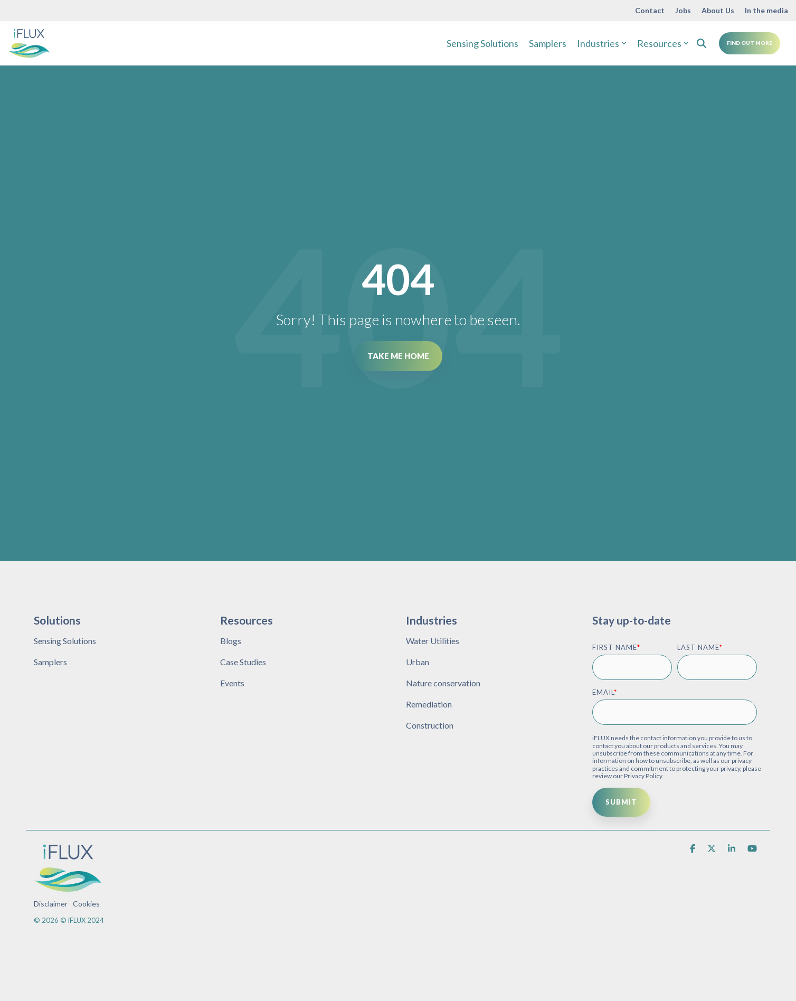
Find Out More (749, 43)
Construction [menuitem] (429, 725)
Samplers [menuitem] (50, 662)
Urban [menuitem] (417, 662)
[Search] (701, 43)
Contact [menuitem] (650, 10)
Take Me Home (398, 356)
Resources (663, 43)
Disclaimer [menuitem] (51, 903)
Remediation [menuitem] (429, 704)
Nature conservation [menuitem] (443, 683)
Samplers (547, 43)
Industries (602, 43)
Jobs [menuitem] (683, 10)
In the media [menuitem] (766, 10)
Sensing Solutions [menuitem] (65, 641)
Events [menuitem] (232, 683)
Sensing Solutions (482, 43)
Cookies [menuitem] (86, 903)
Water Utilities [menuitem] (432, 641)
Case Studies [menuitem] (243, 662)
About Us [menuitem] (718, 10)
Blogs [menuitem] (230, 641)
